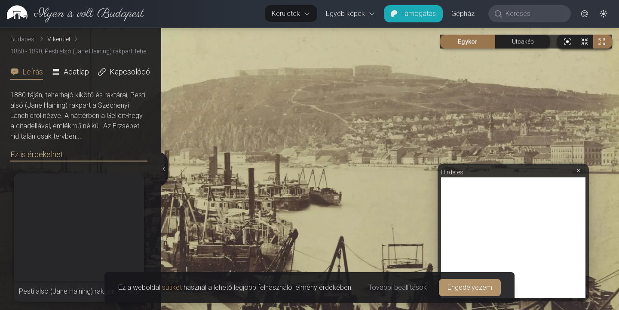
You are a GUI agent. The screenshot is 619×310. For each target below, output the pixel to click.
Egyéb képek (350, 13)
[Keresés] (534, 14)
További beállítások (397, 287)
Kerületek (291, 13)
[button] (584, 13)
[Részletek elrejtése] (164, 169)
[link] (72, 13)
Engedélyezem (469, 287)
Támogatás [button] (413, 13)
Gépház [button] (463, 13)
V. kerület (58, 39)
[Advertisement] (513, 237)
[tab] (29, 72)
